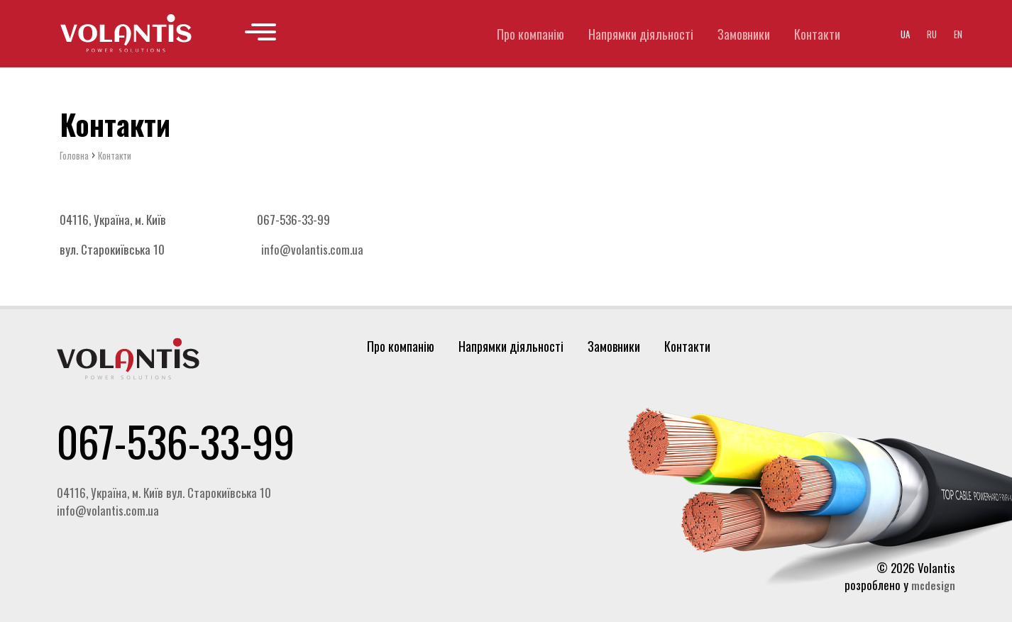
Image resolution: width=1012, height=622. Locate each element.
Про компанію (530, 34)
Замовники (743, 34)
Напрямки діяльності (640, 34)
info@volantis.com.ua (312, 250)
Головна (74, 156)
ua (905, 34)
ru (932, 34)
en (958, 34)
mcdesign (933, 585)
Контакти (817, 34)
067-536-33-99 (176, 440)
